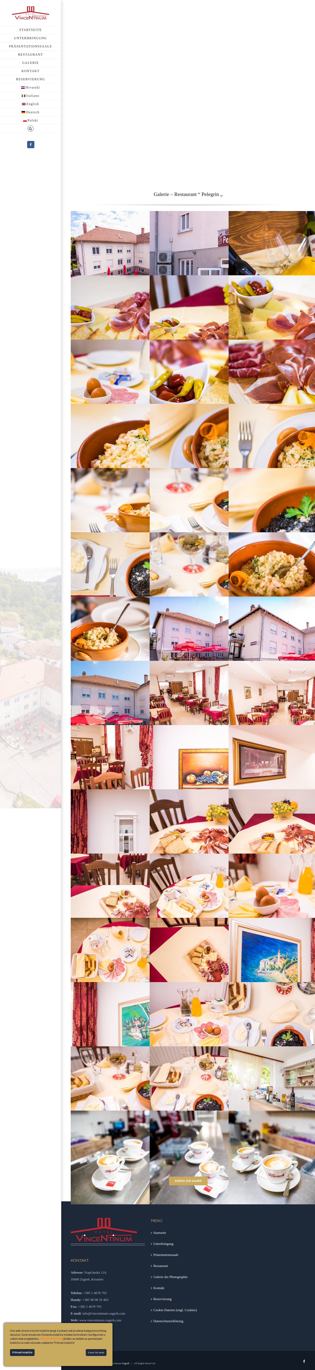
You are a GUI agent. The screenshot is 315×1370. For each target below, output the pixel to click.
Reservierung (162, 1299)
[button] (30, 129)
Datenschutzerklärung (168, 1321)
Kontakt (158, 1288)
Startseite (159, 1233)
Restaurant (160, 1266)
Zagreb (126, 1363)
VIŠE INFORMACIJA (51, 1339)
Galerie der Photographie (170, 1277)
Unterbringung (163, 1244)
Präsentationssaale (165, 1255)
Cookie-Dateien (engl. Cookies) (175, 1310)
